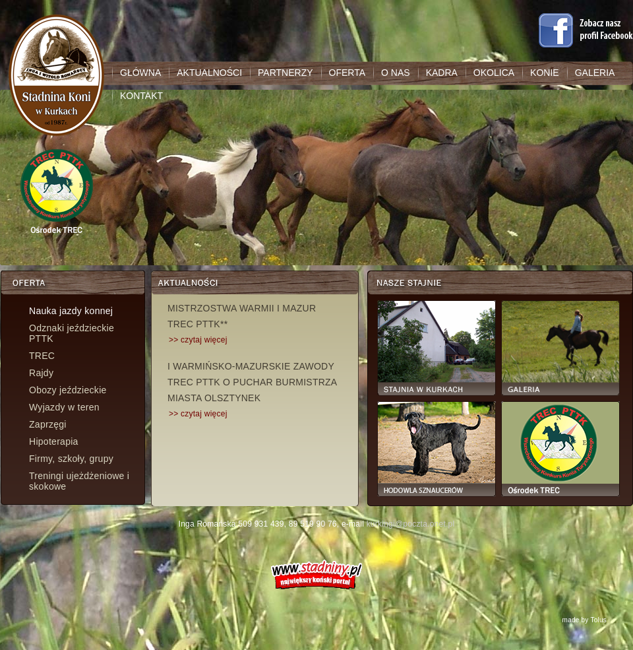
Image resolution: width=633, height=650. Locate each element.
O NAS (395, 72)
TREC (42, 355)
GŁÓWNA (140, 72)
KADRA (442, 72)
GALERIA (595, 72)
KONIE (544, 72)
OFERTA (347, 72)
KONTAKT (141, 95)
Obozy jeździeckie (68, 390)
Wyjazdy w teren (64, 407)
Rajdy (41, 373)
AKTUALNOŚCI (209, 72)
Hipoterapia (53, 441)
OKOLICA (493, 72)
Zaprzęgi (48, 424)
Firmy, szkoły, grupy (71, 458)
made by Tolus (584, 620)
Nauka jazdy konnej (71, 311)
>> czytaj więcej (198, 339)
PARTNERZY (285, 72)
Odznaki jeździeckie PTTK (71, 333)
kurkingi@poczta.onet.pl (411, 524)
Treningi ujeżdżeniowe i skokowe (79, 481)
